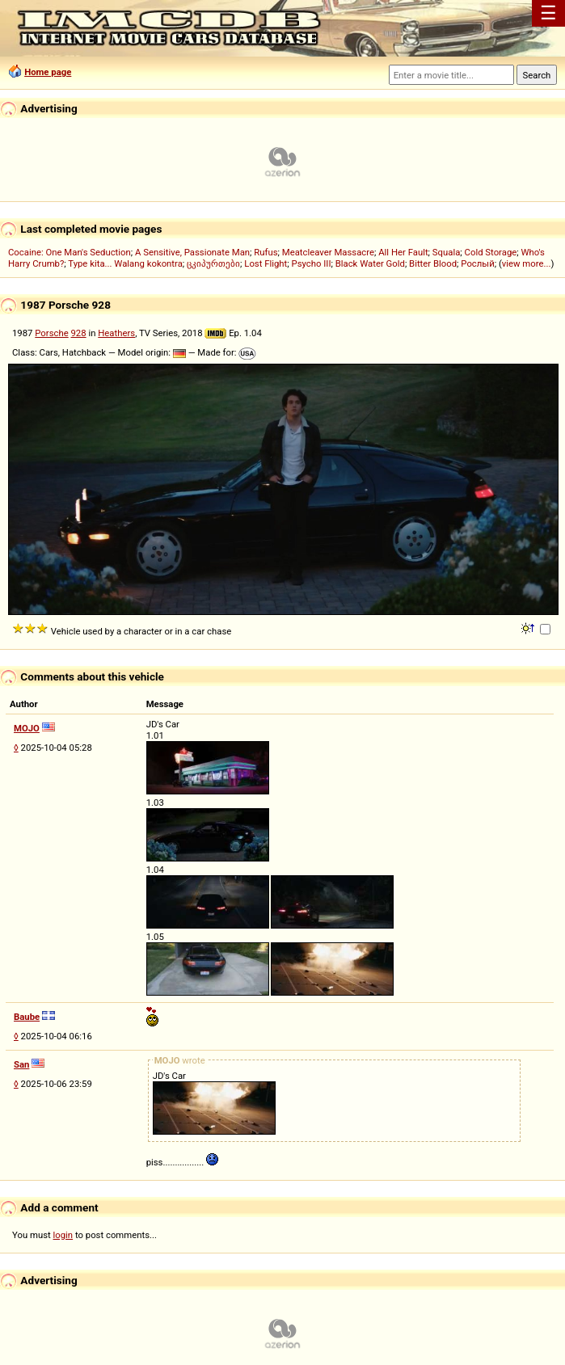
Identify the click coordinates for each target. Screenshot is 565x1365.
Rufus (265, 252)
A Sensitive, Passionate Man (192, 252)
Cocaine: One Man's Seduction (69, 252)
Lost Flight (265, 263)
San (21, 1064)
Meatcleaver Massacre (328, 252)
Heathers (116, 333)
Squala (446, 252)
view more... (526, 263)
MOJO (27, 728)
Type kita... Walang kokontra (125, 263)
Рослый (477, 263)
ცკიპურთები (213, 263)
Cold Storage (491, 252)
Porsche (51, 333)
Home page (47, 72)
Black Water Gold (370, 263)
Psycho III (311, 263)
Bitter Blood (433, 263)
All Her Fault (403, 252)
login (63, 1235)
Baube (27, 1016)
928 (78, 333)
